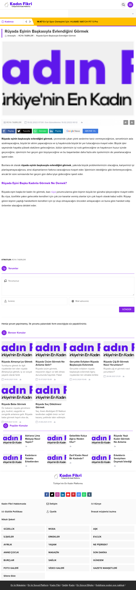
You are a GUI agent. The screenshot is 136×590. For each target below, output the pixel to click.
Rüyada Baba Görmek (14, 404)
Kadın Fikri (55, 585)
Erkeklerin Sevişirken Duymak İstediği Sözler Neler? (123, 460)
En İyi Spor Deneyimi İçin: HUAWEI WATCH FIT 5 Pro (67, 21)
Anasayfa (10, 35)
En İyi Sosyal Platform (38, 585)
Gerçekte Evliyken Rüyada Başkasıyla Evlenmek (84, 363)
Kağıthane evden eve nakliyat (110, 585)
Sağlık (65, 585)
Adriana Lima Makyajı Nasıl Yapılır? (32, 439)
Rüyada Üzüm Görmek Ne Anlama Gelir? (50, 363)
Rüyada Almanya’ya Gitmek (17, 361)
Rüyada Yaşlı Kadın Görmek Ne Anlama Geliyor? (122, 440)
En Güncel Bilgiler (85, 585)
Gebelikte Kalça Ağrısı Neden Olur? (78, 439)
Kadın (72, 585)
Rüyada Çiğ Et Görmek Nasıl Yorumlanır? (116, 363)
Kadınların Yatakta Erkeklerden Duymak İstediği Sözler (34, 461)
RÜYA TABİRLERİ (26, 35)
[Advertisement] (68, 231)
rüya (53, 191)
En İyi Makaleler (18, 585)
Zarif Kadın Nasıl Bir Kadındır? (78, 457)
